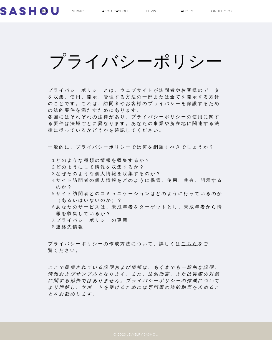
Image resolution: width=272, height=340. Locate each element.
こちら (189, 243)
